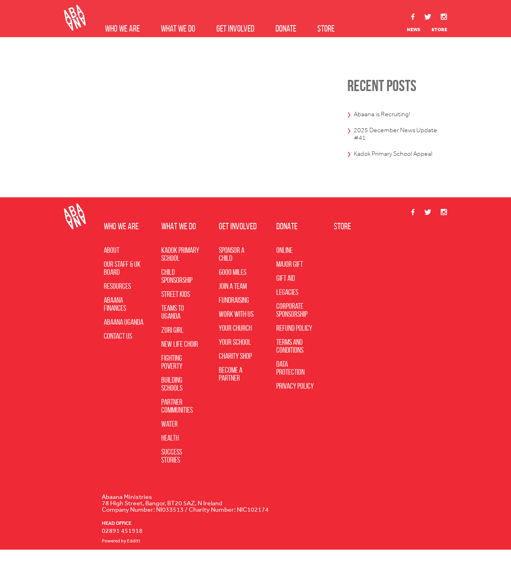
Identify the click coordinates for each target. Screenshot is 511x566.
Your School (235, 358)
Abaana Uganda (123, 338)
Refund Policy (294, 344)
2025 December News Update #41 (392, 137)
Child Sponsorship (176, 292)
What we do (178, 29)
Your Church (235, 344)
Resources (117, 302)
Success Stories (171, 472)
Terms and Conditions (289, 362)
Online (284, 266)
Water (169, 440)
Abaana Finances (115, 320)
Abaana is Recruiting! (389, 114)
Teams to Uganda (172, 328)
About (111, 266)
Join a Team (233, 302)
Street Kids (175, 310)
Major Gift (289, 280)
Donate (285, 29)
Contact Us (118, 352)
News (413, 29)
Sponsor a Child (231, 270)
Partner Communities (177, 422)
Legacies (287, 308)
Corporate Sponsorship (291, 326)
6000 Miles (232, 288)
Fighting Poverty (171, 378)
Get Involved (235, 29)
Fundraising (234, 316)
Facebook (413, 17)
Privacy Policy (295, 402)
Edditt (134, 557)
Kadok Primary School (180, 270)
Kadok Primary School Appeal (391, 163)
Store (326, 29)
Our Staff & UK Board (122, 284)
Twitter (428, 17)
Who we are (122, 29)
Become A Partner (230, 390)
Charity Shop (235, 372)
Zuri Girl (172, 346)
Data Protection (290, 384)
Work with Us (236, 330)
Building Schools (171, 400)
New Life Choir (179, 360)
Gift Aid (285, 294)
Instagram (444, 17)
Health (170, 454)
